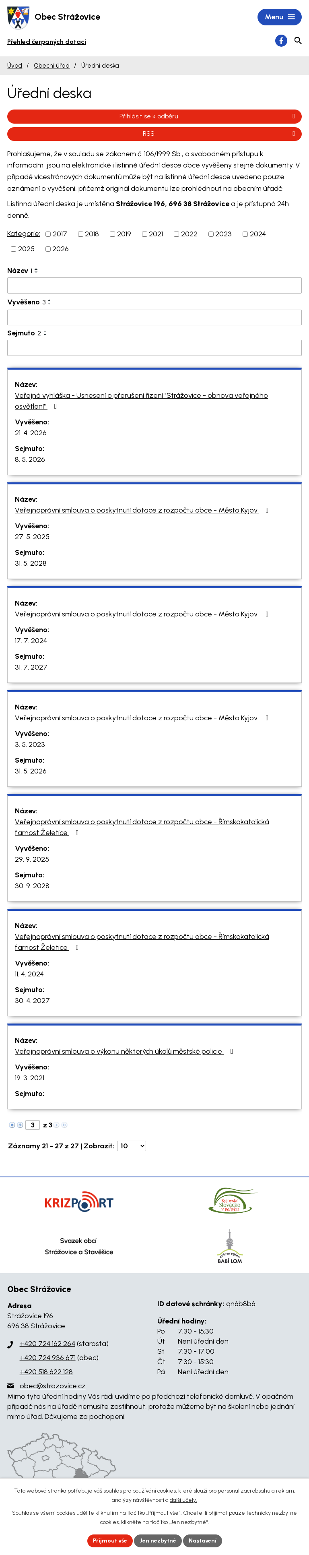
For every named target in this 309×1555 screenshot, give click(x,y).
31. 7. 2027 (31, 667)
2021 (156, 234)
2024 (258, 234)
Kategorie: (23, 233)
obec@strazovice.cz (53, 1385)
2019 (124, 234)
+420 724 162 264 (47, 1343)
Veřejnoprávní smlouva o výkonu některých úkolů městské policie (126, 1051)
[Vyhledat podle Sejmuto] (154, 348)
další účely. (183, 1500)
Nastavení (202, 1540)
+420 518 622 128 (46, 1371)
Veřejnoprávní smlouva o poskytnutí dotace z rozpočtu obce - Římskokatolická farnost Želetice (142, 827)
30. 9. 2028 (32, 885)
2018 (92, 234)
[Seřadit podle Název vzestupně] (36, 269)
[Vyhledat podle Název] (154, 285)
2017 (60, 234)
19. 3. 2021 (29, 1077)
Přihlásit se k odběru (208, 116)
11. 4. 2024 (29, 974)
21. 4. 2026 (31, 432)
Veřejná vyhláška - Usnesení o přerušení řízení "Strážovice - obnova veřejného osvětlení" (141, 401)
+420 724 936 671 (48, 1357)
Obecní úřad (52, 65)
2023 (223, 234)
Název (19, 270)
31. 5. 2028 (31, 563)
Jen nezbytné (158, 1540)
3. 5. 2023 (30, 744)
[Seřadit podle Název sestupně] (36, 272)
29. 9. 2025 (32, 859)
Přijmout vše (110, 1540)
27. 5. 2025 (32, 536)
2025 (26, 248)
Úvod (14, 65)
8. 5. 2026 (30, 459)
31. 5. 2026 (31, 771)
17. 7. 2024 (31, 640)
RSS (220, 133)
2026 (60, 248)
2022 (189, 234)
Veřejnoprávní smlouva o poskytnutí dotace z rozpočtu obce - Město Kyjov (143, 510)
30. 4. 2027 (32, 1000)
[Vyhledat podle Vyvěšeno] (154, 318)
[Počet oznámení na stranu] (131, 1146)
